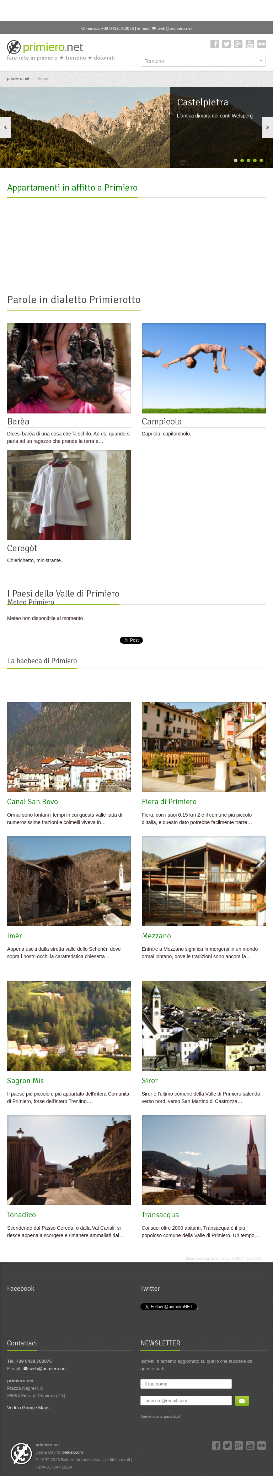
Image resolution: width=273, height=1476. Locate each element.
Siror (150, 1080)
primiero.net (18, 78)
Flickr (261, 44)
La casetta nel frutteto (129, 268)
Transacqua (160, 1214)
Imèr (14, 935)
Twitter (226, 44)
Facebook (214, 44)
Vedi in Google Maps (28, 1407)
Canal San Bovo (32, 801)
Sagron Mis (25, 1080)
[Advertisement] (136, 10)
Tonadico (21, 1214)
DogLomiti (24, 268)
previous (5, 127)
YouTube (250, 44)
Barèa (18, 421)
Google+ (238, 44)
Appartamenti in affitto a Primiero (72, 187)
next (267, 127)
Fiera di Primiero (169, 801)
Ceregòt (22, 548)
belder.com (73, 1452)
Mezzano (156, 935)
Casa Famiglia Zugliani (216, 268)
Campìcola (162, 421)
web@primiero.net (174, 28)
